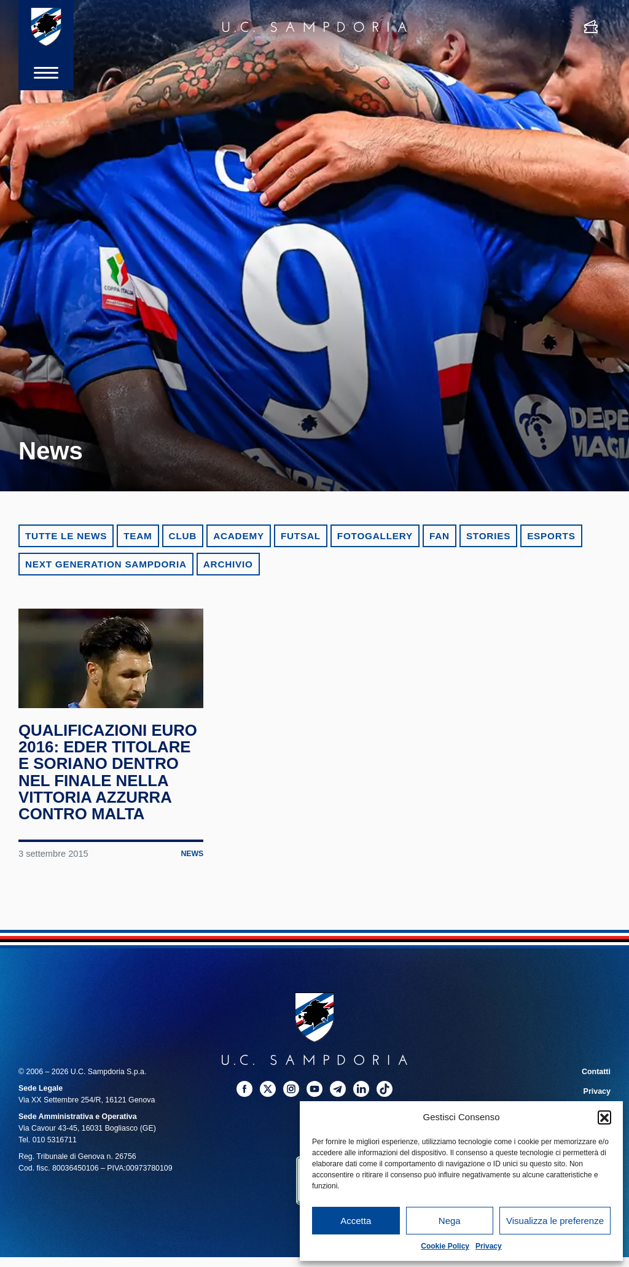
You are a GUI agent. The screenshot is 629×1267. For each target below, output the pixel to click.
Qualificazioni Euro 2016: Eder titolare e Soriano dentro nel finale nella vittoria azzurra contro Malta (108, 776)
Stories (488, 536)
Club (183, 536)
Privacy (488, 1246)
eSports (551, 536)
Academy (238, 536)
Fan (439, 536)
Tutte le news (66, 536)
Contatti (596, 1075)
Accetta (355, 1220)
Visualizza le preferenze (555, 1220)
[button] (604, 1117)
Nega (450, 1220)
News (192, 858)
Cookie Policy (445, 1246)
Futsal (301, 536)
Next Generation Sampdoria (106, 564)
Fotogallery (375, 536)
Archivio (228, 564)
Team (137, 536)
